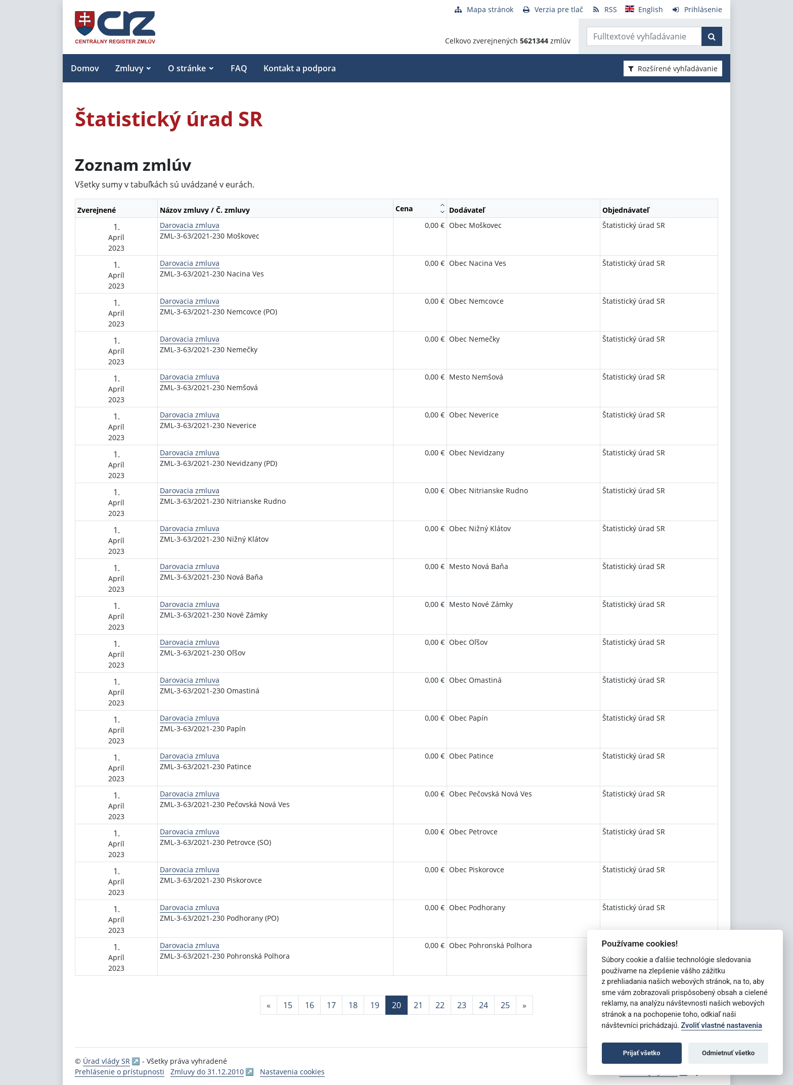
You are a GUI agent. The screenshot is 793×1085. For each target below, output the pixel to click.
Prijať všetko (641, 1053)
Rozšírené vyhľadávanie (673, 68)
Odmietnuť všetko (728, 1053)
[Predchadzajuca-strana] (268, 1005)
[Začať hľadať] (711, 36)
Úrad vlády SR (106, 1061)
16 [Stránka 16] (309, 1005)
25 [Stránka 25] (505, 1005)
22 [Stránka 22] (440, 1005)
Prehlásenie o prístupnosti (119, 1071)
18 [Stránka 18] (353, 1005)
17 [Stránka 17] (331, 1005)
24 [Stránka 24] (483, 1005)
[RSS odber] (604, 9)
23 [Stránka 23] (461, 1005)
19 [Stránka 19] (374, 1005)
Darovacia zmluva (189, 225)
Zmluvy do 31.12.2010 (207, 1071)
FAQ (239, 68)
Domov (85, 68)
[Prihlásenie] (696, 9)
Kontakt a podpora (299, 68)
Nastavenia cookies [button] (292, 1071)
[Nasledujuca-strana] (524, 1005)
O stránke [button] (187, 68)
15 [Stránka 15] (287, 1005)
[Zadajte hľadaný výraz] (644, 36)
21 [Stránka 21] (418, 1005)
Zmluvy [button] (129, 68)
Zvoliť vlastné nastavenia (721, 1025)
